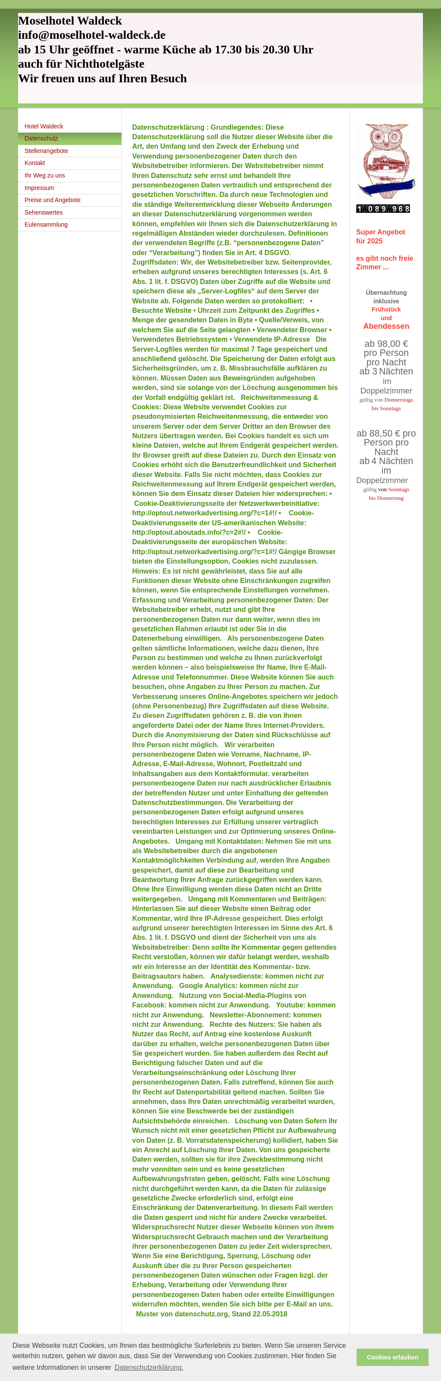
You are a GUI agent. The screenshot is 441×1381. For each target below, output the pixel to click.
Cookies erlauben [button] (393, 1357)
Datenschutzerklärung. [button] (149, 1367)
